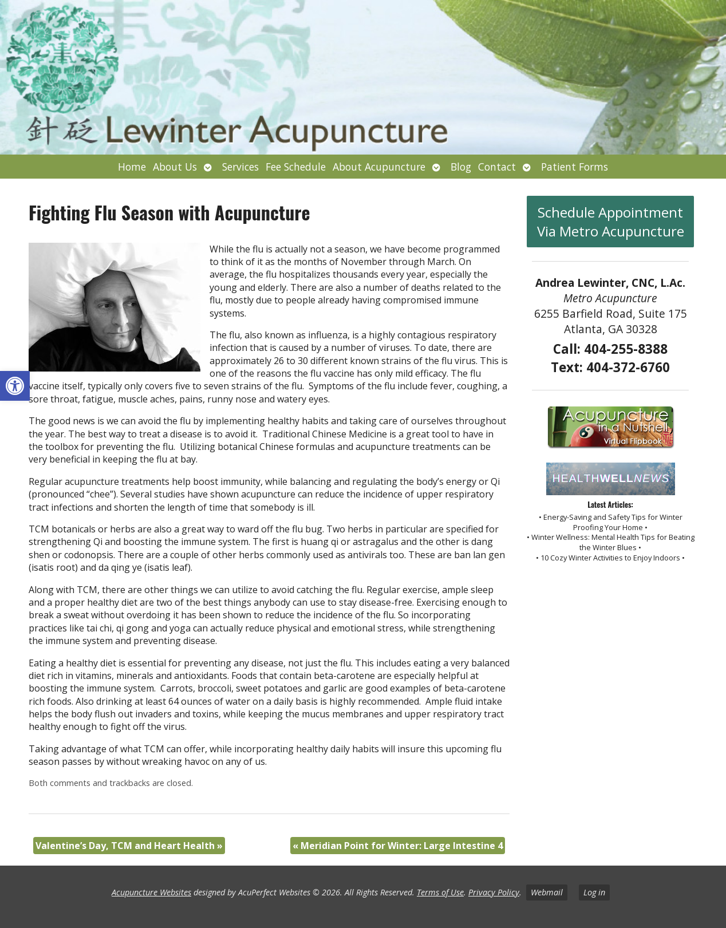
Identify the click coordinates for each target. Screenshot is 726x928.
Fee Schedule (296, 166)
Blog (461, 166)
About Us (175, 166)
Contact (497, 166)
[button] (15, 386)
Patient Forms (574, 166)
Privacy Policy (493, 892)
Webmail (547, 892)
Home (132, 166)
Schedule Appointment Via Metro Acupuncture (610, 221)
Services (240, 166)
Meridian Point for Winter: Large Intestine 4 (398, 845)
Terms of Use (440, 892)
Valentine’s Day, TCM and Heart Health (129, 845)
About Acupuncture (379, 166)
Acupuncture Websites (151, 892)
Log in (594, 892)
